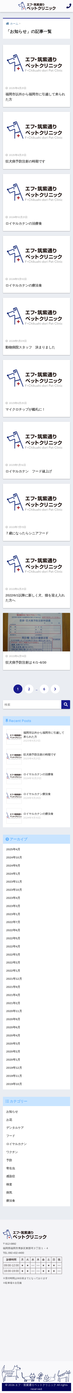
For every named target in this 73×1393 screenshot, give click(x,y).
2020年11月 (14, 1011)
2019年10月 (14, 1084)
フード (10, 1135)
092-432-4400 (16, 1252)
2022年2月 (13, 962)
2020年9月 (13, 1019)
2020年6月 (13, 1027)
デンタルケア (15, 1127)
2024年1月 (13, 873)
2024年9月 (13, 865)
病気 (9, 1192)
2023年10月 (14, 889)
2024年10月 (14, 857)
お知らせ (12, 1111)
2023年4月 (13, 897)
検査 (9, 1184)
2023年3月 (13, 906)
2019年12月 (14, 1067)
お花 (9, 1119)
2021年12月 (14, 978)
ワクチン (12, 1152)
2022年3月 (13, 954)
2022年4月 (13, 946)
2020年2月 (13, 1051)
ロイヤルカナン (16, 1144)
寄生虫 (10, 1168)
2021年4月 (13, 995)
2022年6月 (13, 930)
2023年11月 (14, 881)
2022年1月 (13, 970)
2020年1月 (13, 1059)
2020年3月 (13, 1043)
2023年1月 (13, 914)
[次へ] (55, 689)
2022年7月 (13, 922)
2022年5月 (13, 938)
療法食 (10, 1200)
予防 (9, 1160)
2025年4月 (13, 849)
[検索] (65, 704)
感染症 (10, 1176)
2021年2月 (13, 1003)
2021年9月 (13, 986)
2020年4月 (13, 1035)
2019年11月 (14, 1075)
